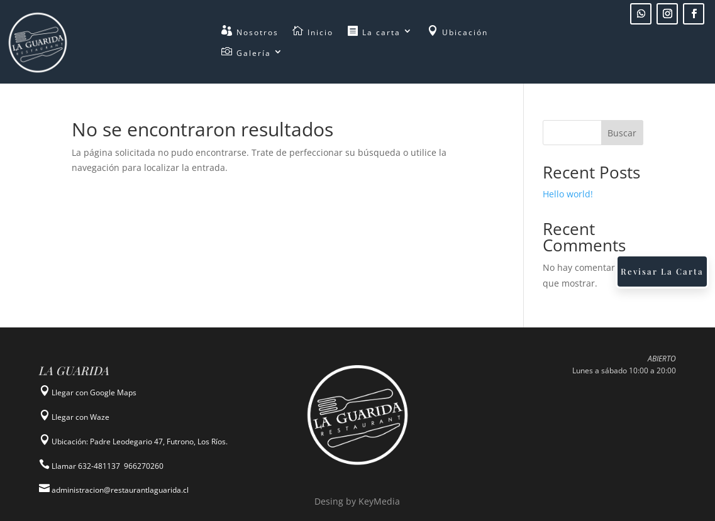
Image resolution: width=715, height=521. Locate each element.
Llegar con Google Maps (94, 392)
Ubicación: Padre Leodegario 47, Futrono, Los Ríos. (140, 441)
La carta (374, 32)
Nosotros (250, 32)
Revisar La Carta (662, 271)
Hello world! (568, 194)
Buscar (621, 133)
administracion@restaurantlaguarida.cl (119, 490)
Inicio (312, 32)
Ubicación (457, 32)
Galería (246, 53)
